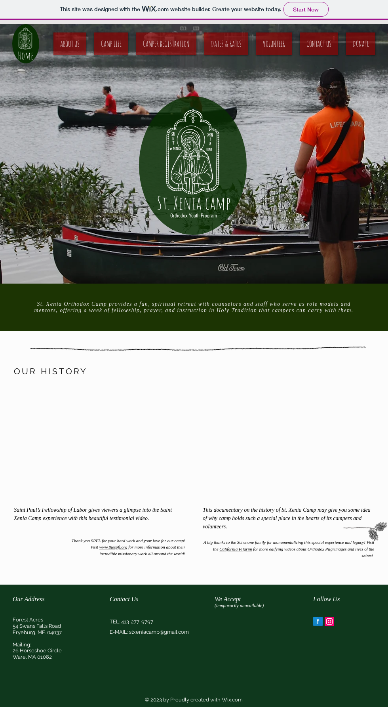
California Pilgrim (235, 549)
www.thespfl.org (113, 547)
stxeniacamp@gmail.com (159, 632)
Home (26, 55)
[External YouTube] (100, 442)
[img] (220, 626)
